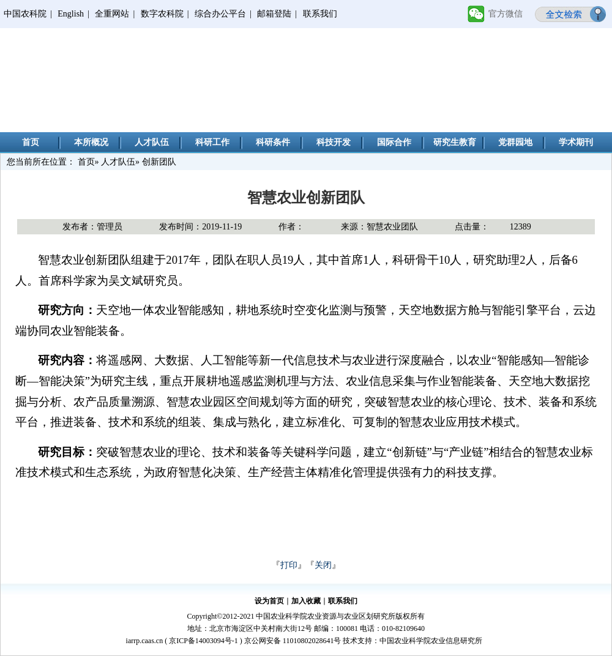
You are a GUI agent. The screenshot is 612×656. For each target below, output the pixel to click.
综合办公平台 (220, 13)
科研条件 (273, 142)
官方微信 (505, 13)
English (71, 13)
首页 (30, 142)
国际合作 (394, 142)
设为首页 (269, 601)
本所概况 (91, 142)
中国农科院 (25, 13)
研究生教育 (454, 142)
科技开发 (333, 142)
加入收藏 (306, 601)
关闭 (323, 565)
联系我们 (320, 13)
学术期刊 (576, 142)
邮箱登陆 (274, 13)
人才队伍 (152, 142)
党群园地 (515, 142)
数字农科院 (162, 13)
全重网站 (112, 13)
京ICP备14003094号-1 (203, 640)
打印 (288, 565)
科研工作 (212, 142)
